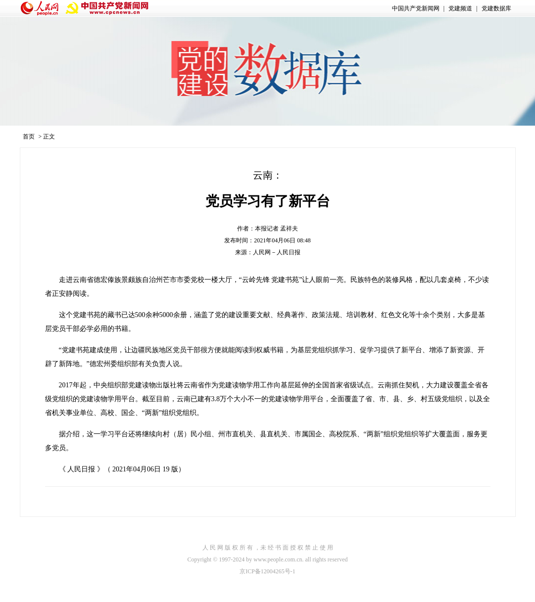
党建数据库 (496, 8)
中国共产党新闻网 (415, 8)
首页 (29, 136)
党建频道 (460, 8)
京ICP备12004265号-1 (267, 571)
